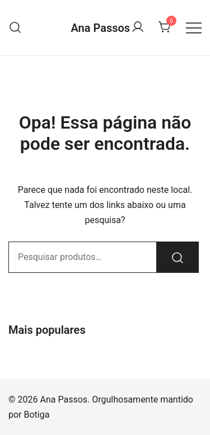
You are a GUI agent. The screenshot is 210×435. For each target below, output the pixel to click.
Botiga (37, 414)
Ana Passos (100, 28)
